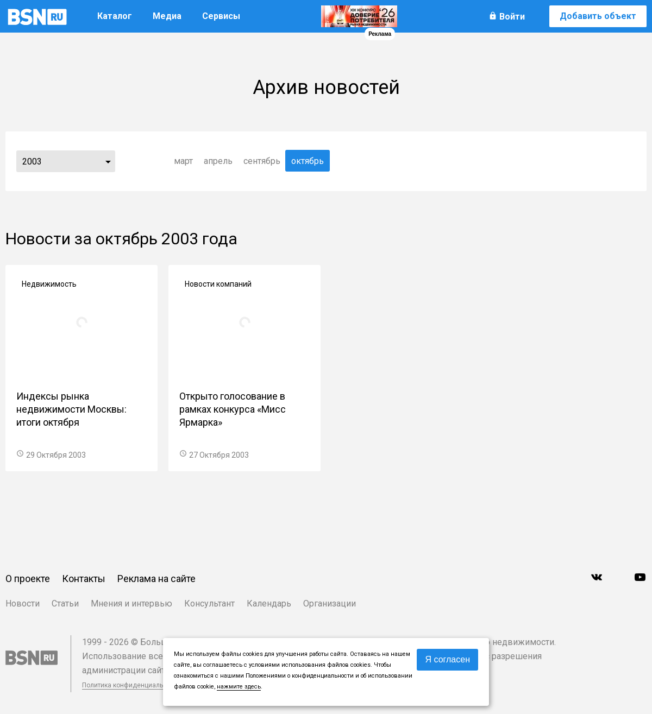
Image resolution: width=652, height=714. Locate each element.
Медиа (167, 16)
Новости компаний (218, 284)
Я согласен (447, 659)
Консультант (209, 603)
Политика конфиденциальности (131, 685)
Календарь (269, 603)
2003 (32, 161)
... (108, 161)
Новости (22, 603)
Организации (329, 603)
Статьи (65, 603)
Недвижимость (49, 284)
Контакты (83, 578)
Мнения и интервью (131, 603)
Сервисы (221, 16)
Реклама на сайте (156, 578)
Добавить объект (598, 16)
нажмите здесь (239, 686)
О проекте (27, 578)
